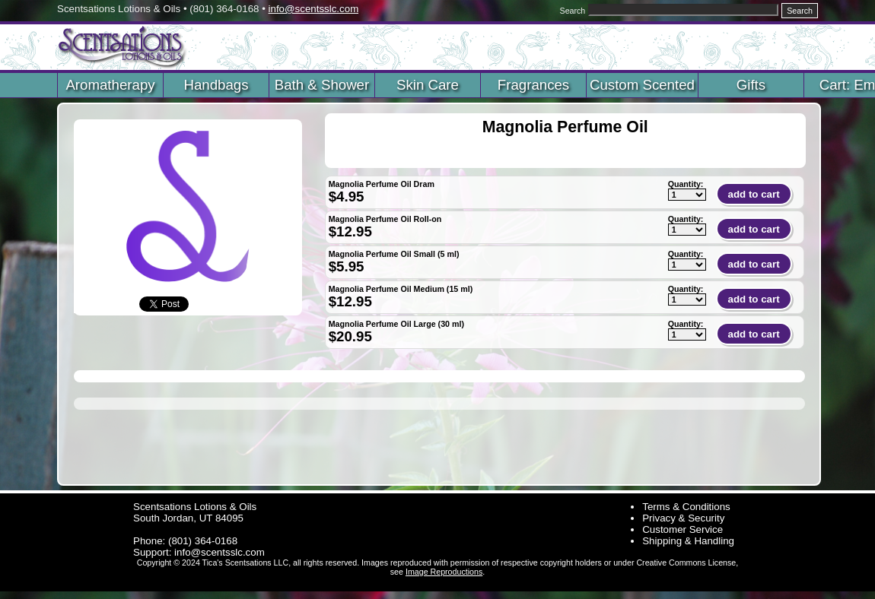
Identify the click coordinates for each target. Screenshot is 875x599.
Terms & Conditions (686, 506)
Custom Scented (642, 85)
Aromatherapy (109, 85)
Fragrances (533, 85)
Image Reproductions (444, 571)
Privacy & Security (683, 518)
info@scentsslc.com (314, 8)
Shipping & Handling (688, 541)
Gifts (751, 85)
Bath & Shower (322, 85)
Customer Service (682, 529)
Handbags (215, 85)
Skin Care (427, 85)
